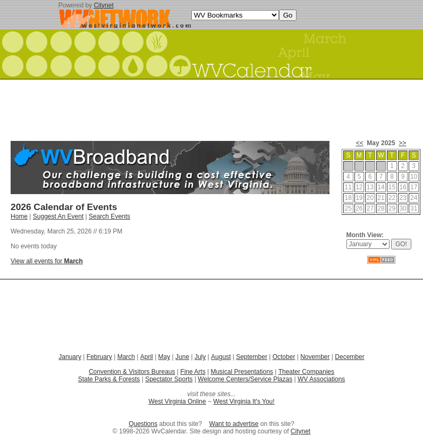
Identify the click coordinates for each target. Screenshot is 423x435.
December (349, 357)
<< (359, 143)
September (251, 357)
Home (19, 216)
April (146, 357)
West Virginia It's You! (243, 401)
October (284, 357)
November (314, 357)
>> (402, 143)
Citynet (103, 5)
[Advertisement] (211, 106)
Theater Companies (306, 371)
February (99, 357)
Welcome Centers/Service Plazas (245, 379)
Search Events (109, 216)
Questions (143, 424)
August (221, 357)
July (200, 357)
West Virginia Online (177, 401)
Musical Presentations (241, 371)
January (69, 357)
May (164, 357)
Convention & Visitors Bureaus (132, 371)
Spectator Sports (168, 379)
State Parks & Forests (109, 379)
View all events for (47, 261)
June (182, 357)
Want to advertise (234, 424)
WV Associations (321, 379)
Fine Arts (192, 371)
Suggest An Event (58, 216)
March (126, 357)
